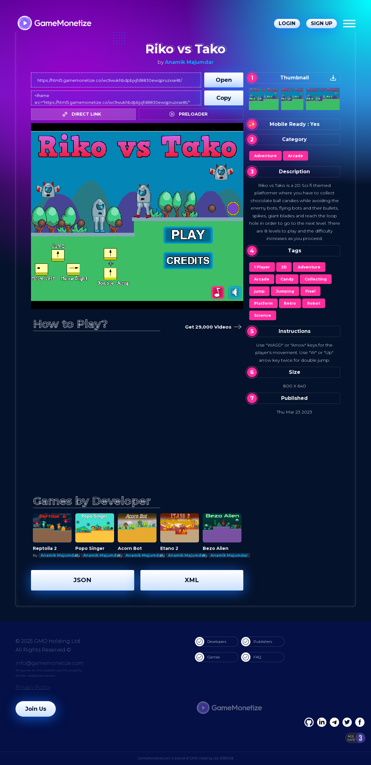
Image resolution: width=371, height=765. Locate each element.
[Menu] (349, 23)
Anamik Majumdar (189, 62)
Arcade (295, 155)
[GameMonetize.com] (54, 23)
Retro (290, 303)
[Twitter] (347, 722)
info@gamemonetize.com (49, 663)
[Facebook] (309, 722)
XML (192, 580)
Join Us (35, 708)
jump (259, 291)
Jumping (285, 291)
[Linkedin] (334, 722)
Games (207, 657)
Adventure (265, 155)
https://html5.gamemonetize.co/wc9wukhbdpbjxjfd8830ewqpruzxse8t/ (116, 80)
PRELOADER (190, 114)
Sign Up (321, 23)
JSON (82, 580)
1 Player (262, 267)
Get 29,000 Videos (212, 327)
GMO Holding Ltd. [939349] (211, 758)
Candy (287, 279)
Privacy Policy (33, 687)
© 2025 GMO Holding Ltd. (48, 641)
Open (224, 80)
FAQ (251, 657)
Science (262, 315)
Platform (263, 303)
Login (287, 23)
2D (284, 267)
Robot (313, 303)
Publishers (256, 641)
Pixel (310, 291)
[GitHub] (359, 722)
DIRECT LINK (83, 114)
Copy (223, 98)
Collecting (316, 279)
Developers (210, 641)
